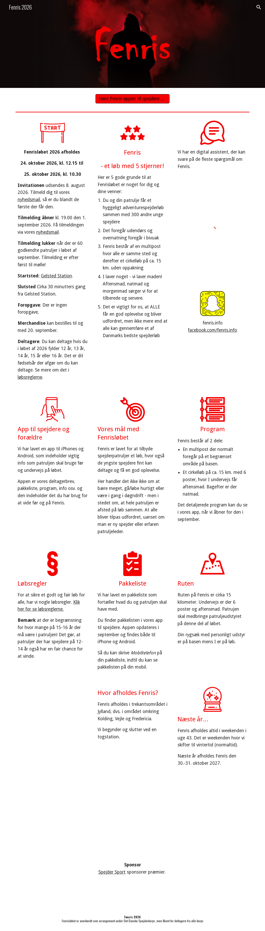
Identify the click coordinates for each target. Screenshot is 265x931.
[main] (53, 264)
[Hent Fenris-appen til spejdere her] (132, 99)
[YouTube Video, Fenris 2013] (193, 815)
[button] (259, 7)
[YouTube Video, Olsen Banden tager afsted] (73, 815)
